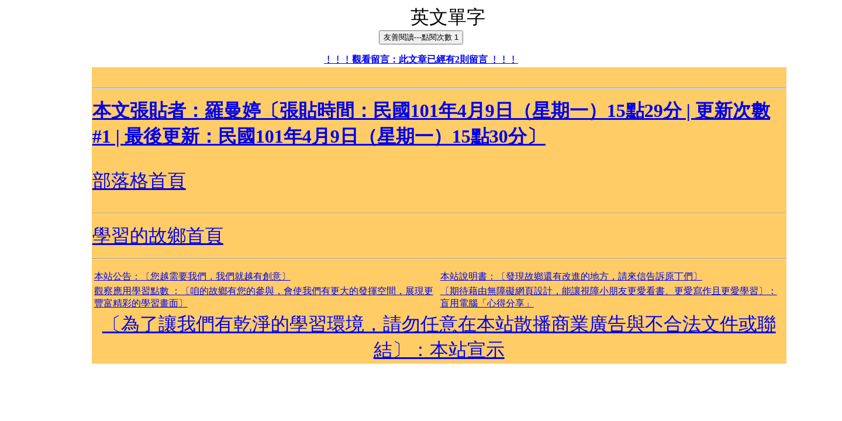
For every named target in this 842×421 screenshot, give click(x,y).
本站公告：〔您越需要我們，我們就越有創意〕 (192, 276)
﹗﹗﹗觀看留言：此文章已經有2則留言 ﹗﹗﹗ (421, 59)
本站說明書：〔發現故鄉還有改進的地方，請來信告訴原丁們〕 (571, 276)
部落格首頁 (139, 180)
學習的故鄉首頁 (157, 235)
